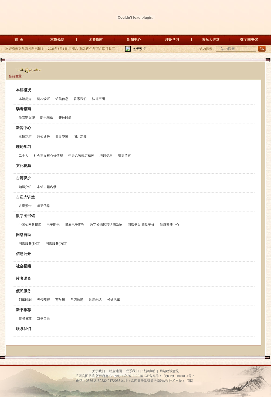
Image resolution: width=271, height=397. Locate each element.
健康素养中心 (169, 225)
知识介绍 (25, 187)
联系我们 (80, 99)
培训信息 (106, 155)
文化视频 (23, 166)
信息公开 (23, 254)
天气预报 (43, 300)
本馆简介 (25, 99)
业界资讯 (61, 137)
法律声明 (98, 99)
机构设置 (43, 99)
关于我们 (98, 371)
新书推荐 (23, 310)
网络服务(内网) (56, 243)
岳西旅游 (76, 300)
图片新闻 (80, 137)
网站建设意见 (169, 371)
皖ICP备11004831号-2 (179, 376)
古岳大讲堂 (210, 40)
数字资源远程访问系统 (106, 225)
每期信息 (43, 206)
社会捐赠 (23, 266)
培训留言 (124, 155)
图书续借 (46, 118)
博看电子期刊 (74, 225)
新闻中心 (134, 40)
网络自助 (23, 235)
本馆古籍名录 (46, 187)
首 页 (19, 40)
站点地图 (115, 371)
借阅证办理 (27, 118)
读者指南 (96, 40)
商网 (190, 381)
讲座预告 (25, 206)
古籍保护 (23, 178)
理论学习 (172, 40)
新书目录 (43, 319)
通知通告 (43, 137)
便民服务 (23, 291)
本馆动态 (25, 137)
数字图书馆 (249, 40)
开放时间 (65, 118)
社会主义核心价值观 (48, 155)
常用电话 (95, 300)
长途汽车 (113, 300)
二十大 (23, 155)
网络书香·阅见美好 (141, 225)
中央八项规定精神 (81, 155)
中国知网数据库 (30, 225)
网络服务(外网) (29, 243)
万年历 (60, 300)
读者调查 (23, 279)
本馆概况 (57, 40)
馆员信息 (61, 99)
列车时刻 (25, 300)
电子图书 (53, 225)
